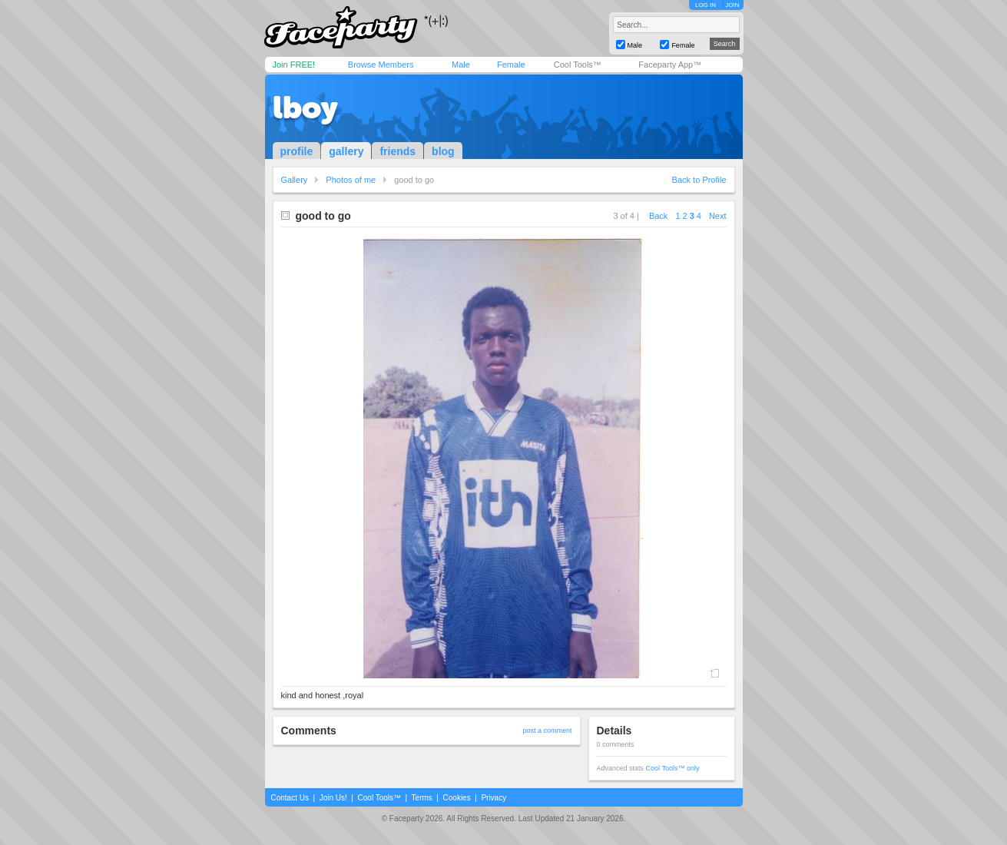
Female (511, 64)
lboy (305, 107)
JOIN (732, 5)
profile (296, 151)
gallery (346, 151)
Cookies (457, 798)
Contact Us (290, 798)
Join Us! (333, 798)
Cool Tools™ (577, 64)
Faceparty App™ (669, 64)
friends (397, 151)
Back (658, 215)
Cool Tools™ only (673, 768)
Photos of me (351, 179)
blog (443, 151)
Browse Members (381, 64)
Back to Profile (699, 179)
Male (461, 64)
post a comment (546, 730)
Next (718, 215)
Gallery (294, 179)
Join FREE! (294, 64)
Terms (422, 798)
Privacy (493, 798)
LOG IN (705, 5)
